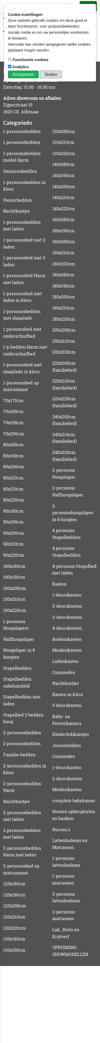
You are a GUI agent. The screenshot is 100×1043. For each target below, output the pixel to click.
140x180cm (63, 164)
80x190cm (13, 455)
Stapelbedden (17, 668)
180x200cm (63, 296)
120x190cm (14, 895)
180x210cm (63, 308)
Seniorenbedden (20, 171)
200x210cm (63, 341)
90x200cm (13, 533)
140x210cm (63, 197)
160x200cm (63, 241)
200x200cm (63, 330)
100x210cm (14, 599)
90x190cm (13, 522)
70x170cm (13, 400)
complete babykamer (73, 800)
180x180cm (63, 274)
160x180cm (63, 219)
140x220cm (63, 208)
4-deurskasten (67, 628)
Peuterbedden (17, 200)
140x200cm (63, 186)
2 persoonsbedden (22, 743)
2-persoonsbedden (22, 732)
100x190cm (14, 577)
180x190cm (63, 286)
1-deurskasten (66, 595)
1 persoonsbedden (21, 142)
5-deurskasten (67, 705)
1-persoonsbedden (22, 131)
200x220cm (63, 352)
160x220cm (63, 264)
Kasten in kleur (67, 694)
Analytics (19, 67)
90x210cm (13, 544)
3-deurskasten (67, 617)
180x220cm (63, 319)
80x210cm (13, 477)
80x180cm (13, 444)
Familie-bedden (19, 754)
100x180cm (14, 566)
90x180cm (13, 511)
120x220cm (14, 928)
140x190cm (63, 175)
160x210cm (63, 252)
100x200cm (14, 588)
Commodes (63, 672)
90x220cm (13, 555)
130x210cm (63, 142)
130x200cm (63, 131)
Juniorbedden (66, 745)
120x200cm (14, 905)
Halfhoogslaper (18, 639)
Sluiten (50, 74)
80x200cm (13, 466)
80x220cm (13, 500)
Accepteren (23, 74)
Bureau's (61, 829)
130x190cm (14, 950)
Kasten (59, 584)
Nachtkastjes (16, 211)
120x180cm (14, 883)
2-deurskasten (67, 606)
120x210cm (14, 917)
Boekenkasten (67, 639)
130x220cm (63, 153)
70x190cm (13, 422)
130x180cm (14, 939)
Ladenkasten (65, 661)
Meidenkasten (67, 650)
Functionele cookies (28, 60)
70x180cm (13, 411)
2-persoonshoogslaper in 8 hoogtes (73, 512)
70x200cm (13, 433)
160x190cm (63, 230)
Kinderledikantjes (70, 734)
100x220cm (14, 610)
